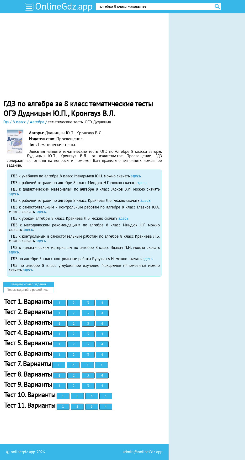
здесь (136, 176)
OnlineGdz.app (64, 6)
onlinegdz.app (23, 452)
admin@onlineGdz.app (142, 452)
